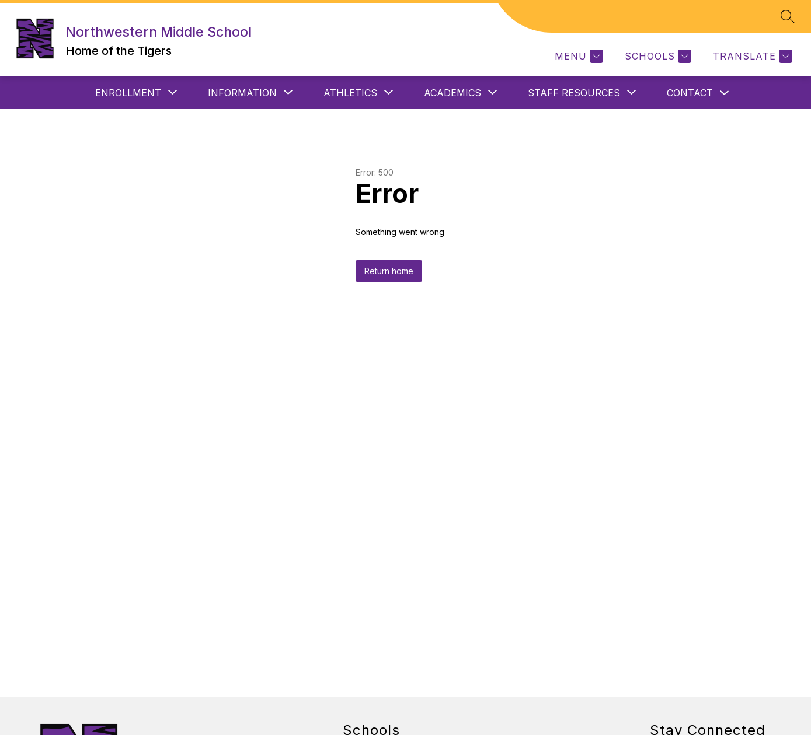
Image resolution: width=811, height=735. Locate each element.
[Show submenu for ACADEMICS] (452, 93)
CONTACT (690, 93)
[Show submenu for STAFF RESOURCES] (574, 93)
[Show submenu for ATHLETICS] (350, 93)
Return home (388, 271)
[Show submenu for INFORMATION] (242, 93)
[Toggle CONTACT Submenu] (725, 93)
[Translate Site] (751, 56)
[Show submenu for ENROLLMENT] (128, 93)
